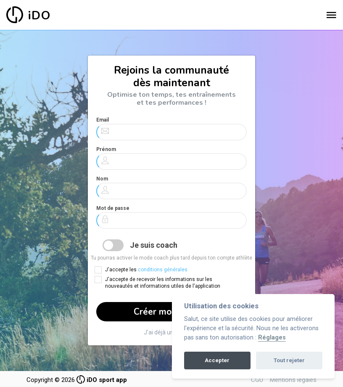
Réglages (272, 337)
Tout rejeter (289, 360)
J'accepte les (146, 270)
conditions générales (162, 270)
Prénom (106, 149)
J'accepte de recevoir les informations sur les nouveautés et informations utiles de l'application (162, 282)
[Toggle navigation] (331, 15)
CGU (257, 380)
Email (102, 119)
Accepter (217, 360)
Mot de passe (112, 208)
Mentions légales (293, 380)
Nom (102, 178)
